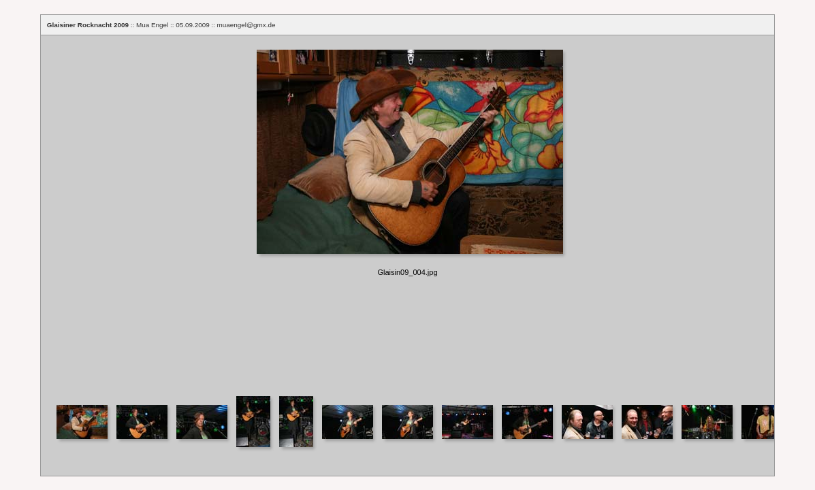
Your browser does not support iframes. (407, 214)
